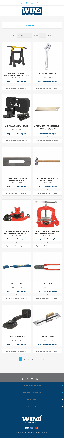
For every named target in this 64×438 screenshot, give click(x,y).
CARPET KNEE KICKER (17, 336)
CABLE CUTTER (47, 284)
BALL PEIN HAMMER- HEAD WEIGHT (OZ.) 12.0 (47, 179)
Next (40, 359)
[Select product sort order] (24, 35)
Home (15, 19)
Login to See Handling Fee (16, 81)
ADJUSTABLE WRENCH (47, 73)
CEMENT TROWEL (47, 336)
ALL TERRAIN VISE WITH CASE (16, 126)
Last (43, 359)
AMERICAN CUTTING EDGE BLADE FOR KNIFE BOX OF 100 (47, 127)
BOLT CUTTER (16, 284)
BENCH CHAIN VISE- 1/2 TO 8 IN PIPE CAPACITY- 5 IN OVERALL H (16, 232)
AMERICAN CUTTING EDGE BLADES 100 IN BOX (16, 179)
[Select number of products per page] (42, 35)
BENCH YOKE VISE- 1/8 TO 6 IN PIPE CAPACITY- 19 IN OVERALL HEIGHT (47, 233)
